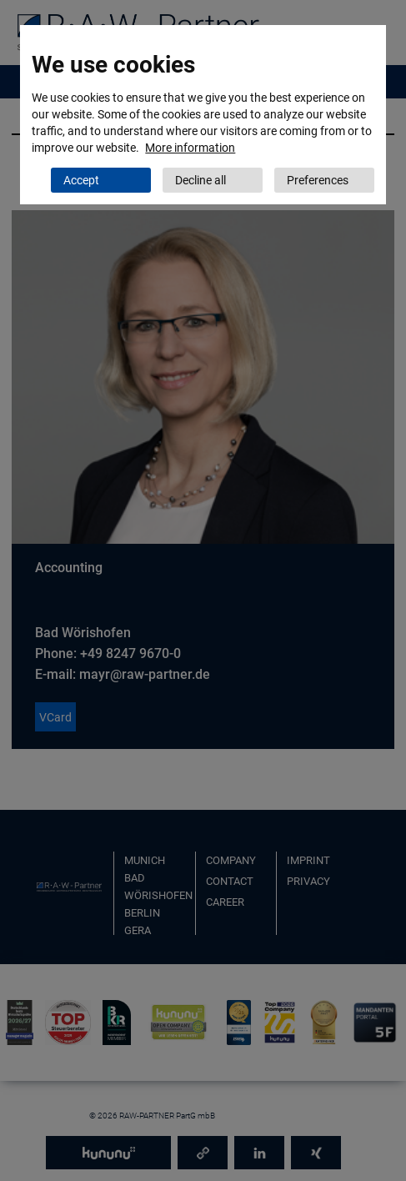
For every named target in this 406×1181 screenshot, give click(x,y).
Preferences (317, 180)
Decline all (200, 180)
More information (190, 147)
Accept (81, 180)
